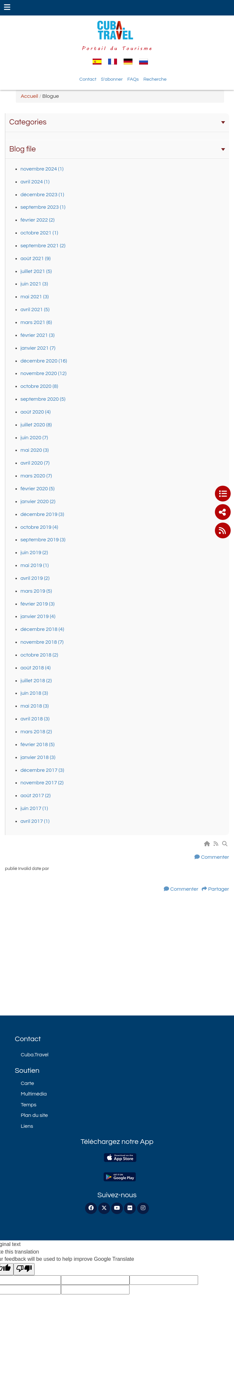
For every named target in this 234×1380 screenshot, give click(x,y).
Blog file (117, 149)
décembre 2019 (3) (42, 514)
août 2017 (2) (35, 795)
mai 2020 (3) (34, 450)
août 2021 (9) (35, 258)
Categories (117, 122)
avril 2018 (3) (34, 718)
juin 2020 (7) (34, 437)
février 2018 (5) (37, 744)
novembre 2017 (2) (42, 782)
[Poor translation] (24, 1269)
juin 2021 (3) (34, 283)
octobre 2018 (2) (39, 655)
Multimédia (34, 1093)
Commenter (215, 857)
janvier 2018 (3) (37, 757)
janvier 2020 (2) (37, 501)
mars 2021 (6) (36, 322)
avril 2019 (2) (34, 578)
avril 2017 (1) (34, 821)
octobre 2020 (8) (39, 386)
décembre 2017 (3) (42, 770)
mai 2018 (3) (34, 706)
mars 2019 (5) (36, 591)
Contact (88, 79)
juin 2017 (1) (34, 808)
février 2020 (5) (37, 488)
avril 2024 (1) (34, 181)
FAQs (133, 79)
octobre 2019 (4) (39, 527)
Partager (218, 889)
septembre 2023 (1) (42, 207)
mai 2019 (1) (34, 565)
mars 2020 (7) (36, 475)
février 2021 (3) (37, 335)
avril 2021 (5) (34, 309)
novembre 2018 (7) (42, 642)
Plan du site (34, 1115)
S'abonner (112, 79)
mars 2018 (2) (36, 731)
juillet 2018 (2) (36, 680)
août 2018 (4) (35, 667)
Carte (27, 1083)
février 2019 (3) (37, 604)
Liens (27, 1126)
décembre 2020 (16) (43, 361)
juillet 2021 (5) (36, 271)
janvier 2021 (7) (37, 348)
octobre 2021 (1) (39, 232)
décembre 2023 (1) (42, 194)
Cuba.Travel (34, 1054)
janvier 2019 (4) (37, 616)
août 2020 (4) (35, 412)
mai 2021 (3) (34, 296)
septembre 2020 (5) (42, 399)
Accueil (29, 96)
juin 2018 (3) (34, 693)
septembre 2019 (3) (42, 539)
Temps (29, 1104)
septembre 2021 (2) (42, 245)
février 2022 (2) (37, 220)
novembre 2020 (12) (43, 373)
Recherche (154, 79)
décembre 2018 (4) (42, 629)
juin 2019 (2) (34, 552)
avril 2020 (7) (34, 463)
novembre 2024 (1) (42, 169)
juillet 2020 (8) (36, 424)
